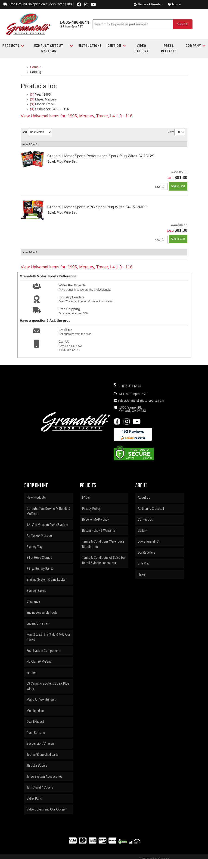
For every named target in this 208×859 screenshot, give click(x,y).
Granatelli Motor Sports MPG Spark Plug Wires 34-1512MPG (97, 207)
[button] (142, 24)
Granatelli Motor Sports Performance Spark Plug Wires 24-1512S (100, 156)
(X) (32, 94)
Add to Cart (178, 186)
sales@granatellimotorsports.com (141, 400)
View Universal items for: (77, 116)
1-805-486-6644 (130, 386)
